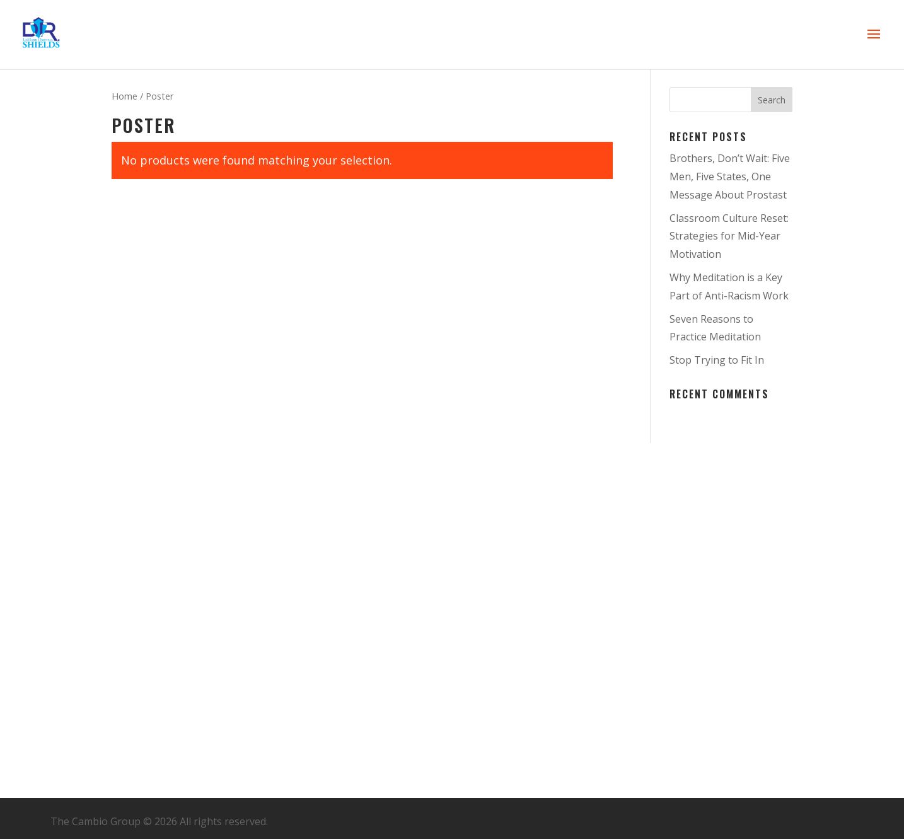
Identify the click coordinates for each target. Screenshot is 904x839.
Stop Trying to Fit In (716, 360)
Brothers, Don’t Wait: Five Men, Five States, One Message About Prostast (729, 176)
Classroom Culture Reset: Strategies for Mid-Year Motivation (729, 236)
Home (124, 96)
